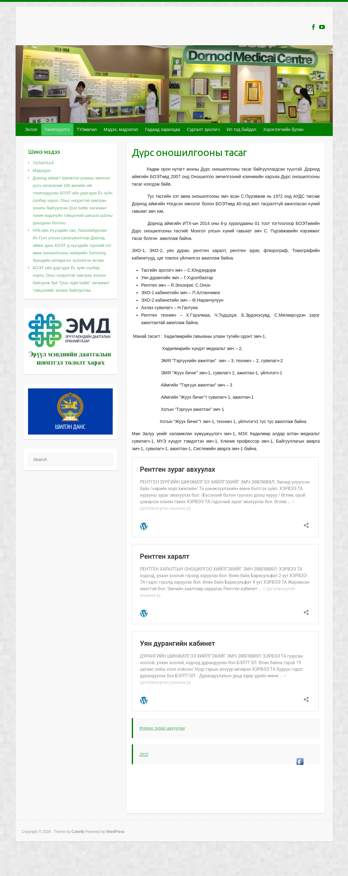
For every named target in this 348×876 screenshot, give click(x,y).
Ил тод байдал (241, 129)
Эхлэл (31, 129)
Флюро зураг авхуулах (162, 728)
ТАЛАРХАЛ (43, 163)
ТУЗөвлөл (87, 129)
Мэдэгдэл (42, 170)
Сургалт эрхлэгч (203, 129)
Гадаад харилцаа (162, 129)
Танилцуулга (57, 129)
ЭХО (143, 754)
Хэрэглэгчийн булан (283, 129)
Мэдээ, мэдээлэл (121, 129)
